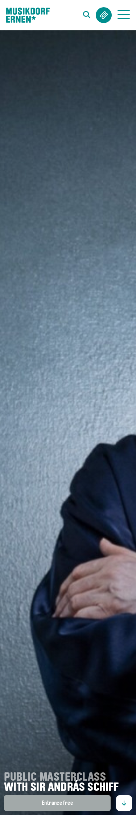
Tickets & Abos (104, 15)
